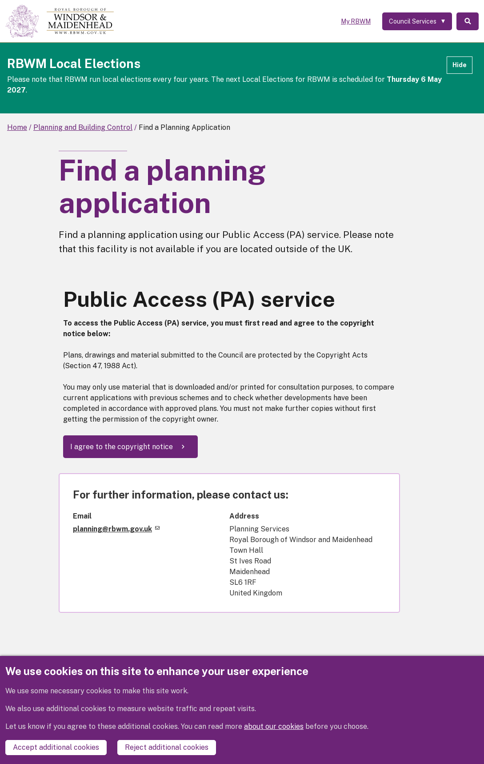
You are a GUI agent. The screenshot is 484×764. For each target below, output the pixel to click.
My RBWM (356, 21)
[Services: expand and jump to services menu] (417, 21)
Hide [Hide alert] (459, 64)
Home (17, 127)
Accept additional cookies (56, 747)
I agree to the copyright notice (121, 446)
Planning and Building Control (82, 127)
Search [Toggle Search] (467, 21)
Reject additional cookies (166, 747)
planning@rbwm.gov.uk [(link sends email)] (116, 529)
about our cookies (274, 726)
